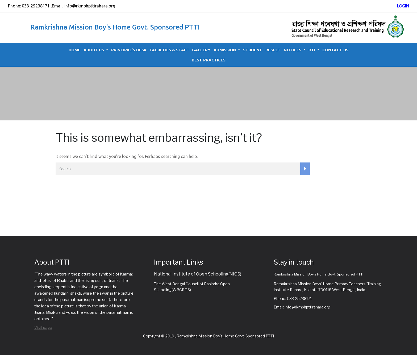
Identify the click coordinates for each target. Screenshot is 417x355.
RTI (311, 50)
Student (252, 50)
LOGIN (403, 5)
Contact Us (335, 50)
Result (273, 50)
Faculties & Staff (169, 50)
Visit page (43, 327)
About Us (94, 50)
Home (74, 50)
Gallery (201, 50)
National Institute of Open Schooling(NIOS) (197, 274)
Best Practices (209, 60)
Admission (225, 50)
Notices (292, 50)
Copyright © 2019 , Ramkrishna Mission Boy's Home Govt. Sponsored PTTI (208, 336)
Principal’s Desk (129, 50)
